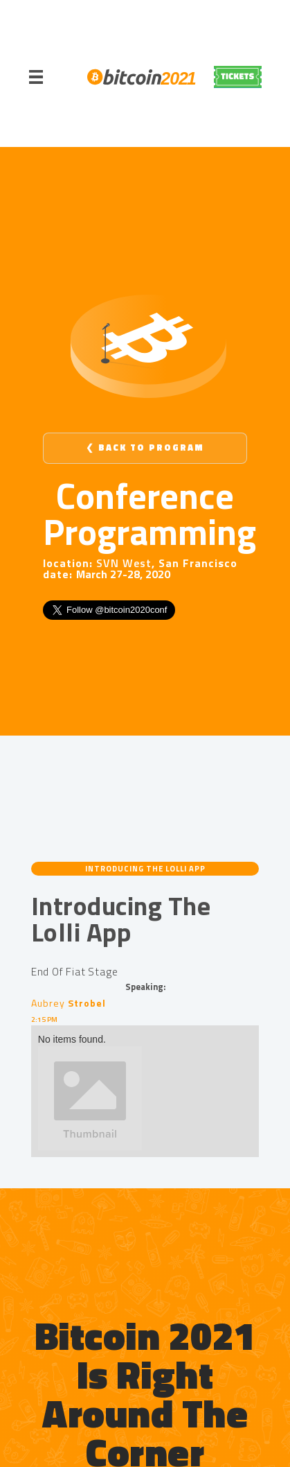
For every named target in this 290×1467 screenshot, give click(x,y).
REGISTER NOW (237, 77)
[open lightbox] (145, 1098)
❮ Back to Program (145, 447)
